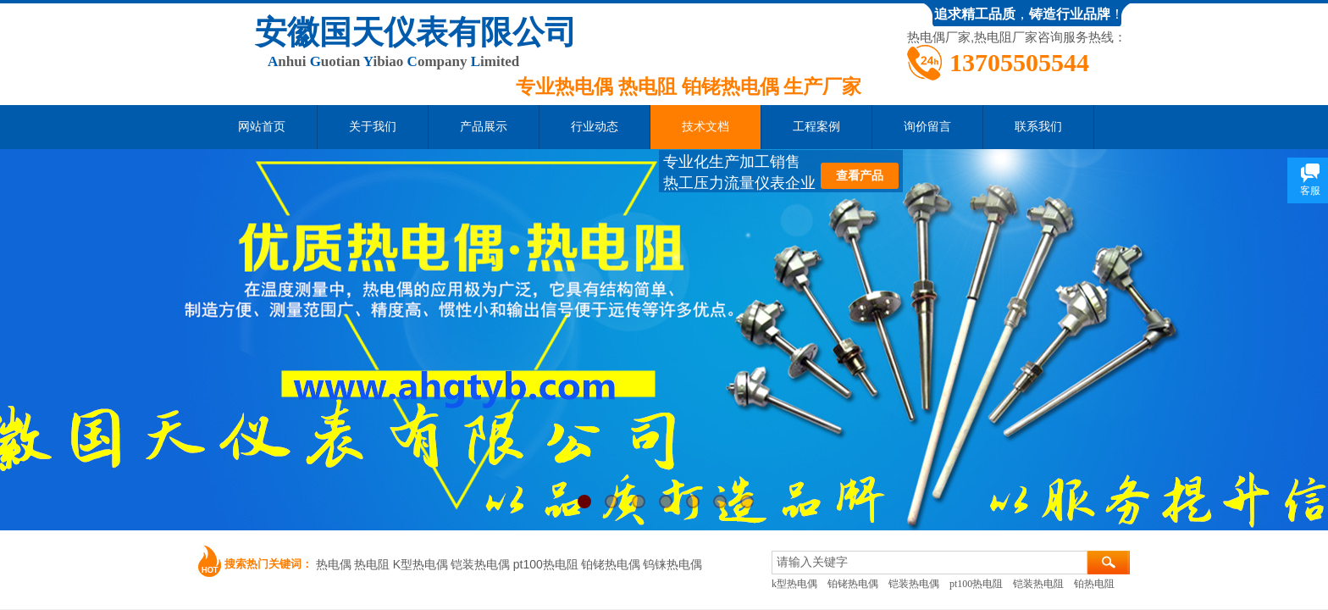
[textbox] (929, 562)
